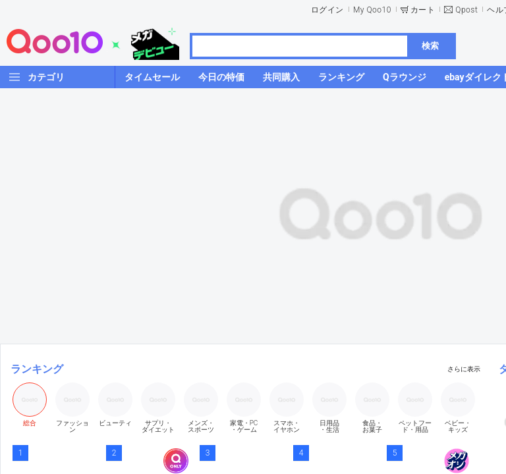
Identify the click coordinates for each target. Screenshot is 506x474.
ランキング (37, 369)
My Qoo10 (372, 9)
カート (423, 9)
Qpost (466, 9)
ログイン (327, 9)
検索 (430, 46)
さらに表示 (463, 369)
